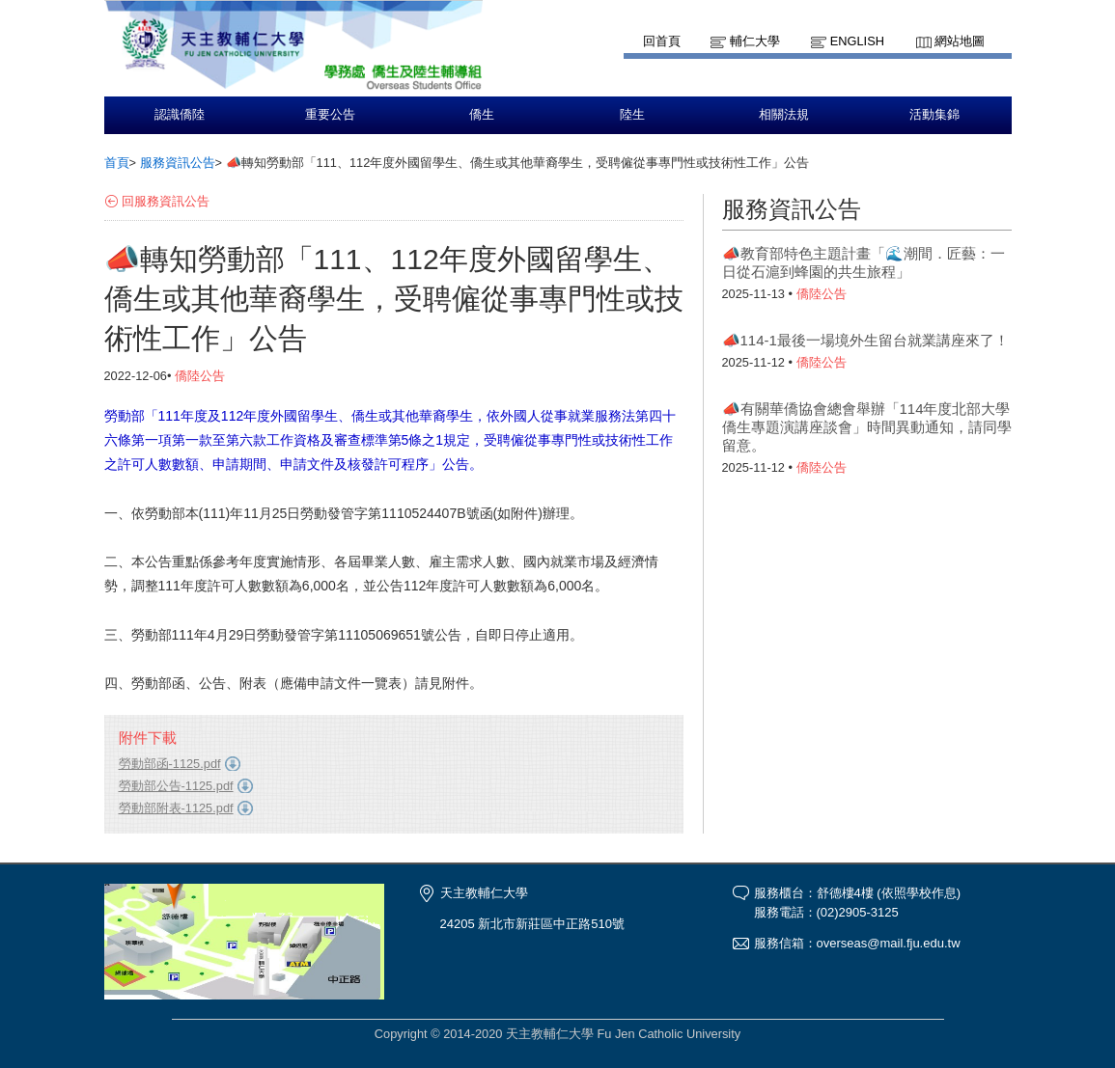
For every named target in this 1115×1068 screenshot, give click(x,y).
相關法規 (784, 115)
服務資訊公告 (177, 162)
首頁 (116, 162)
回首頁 (662, 41)
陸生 (632, 115)
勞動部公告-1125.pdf (176, 786)
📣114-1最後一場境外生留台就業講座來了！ (865, 340)
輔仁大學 (755, 41)
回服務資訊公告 (165, 201)
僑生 (481, 115)
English (857, 41)
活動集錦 (934, 115)
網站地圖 (959, 41)
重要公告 (330, 115)
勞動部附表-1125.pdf (176, 808)
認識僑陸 (179, 115)
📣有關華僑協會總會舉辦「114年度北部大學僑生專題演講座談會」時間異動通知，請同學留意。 (867, 426)
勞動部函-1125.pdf (170, 763)
